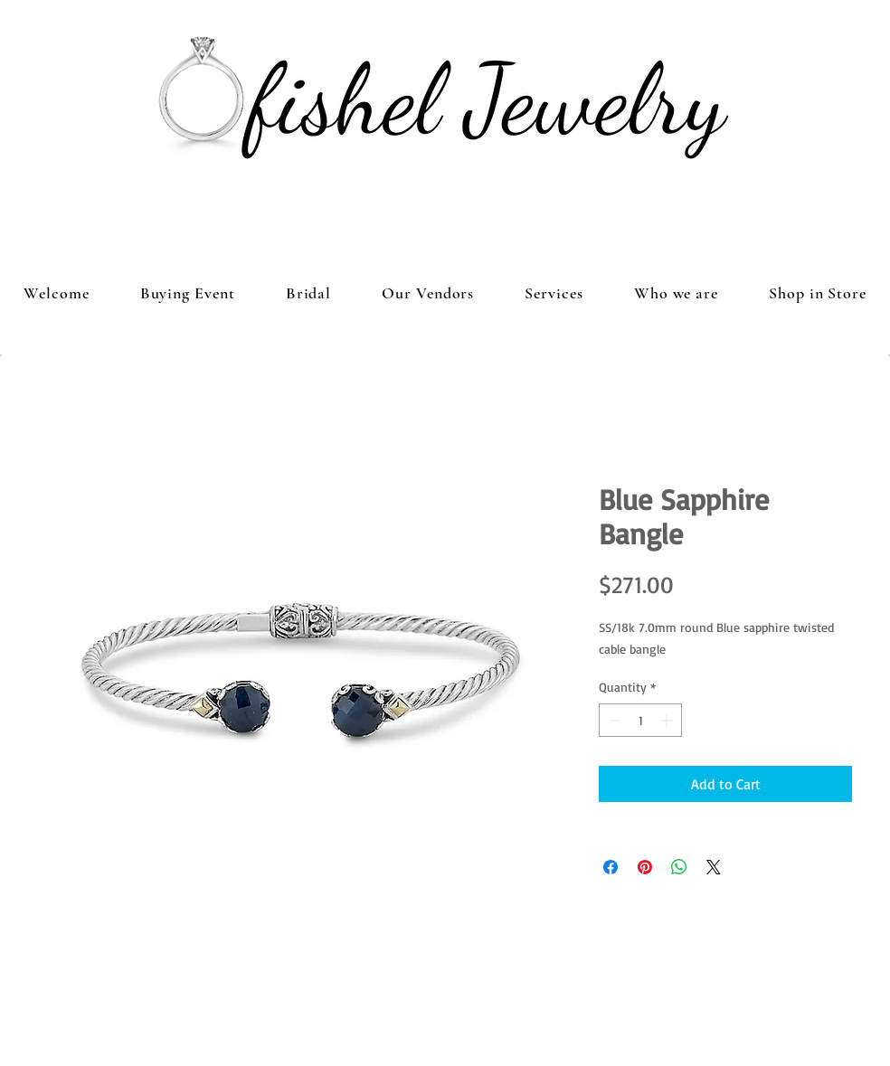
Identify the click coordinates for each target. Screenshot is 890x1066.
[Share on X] (713, 867)
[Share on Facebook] (610, 867)
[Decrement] (612, 720)
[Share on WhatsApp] (679, 867)
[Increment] (668, 720)
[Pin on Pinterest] (645, 867)
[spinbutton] (640, 720)
